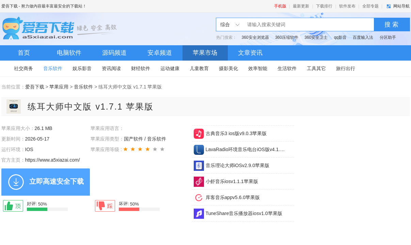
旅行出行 (345, 68)
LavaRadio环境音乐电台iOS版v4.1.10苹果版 (246, 149)
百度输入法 (363, 37)
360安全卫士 (316, 37)
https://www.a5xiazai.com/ (52, 160)
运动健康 (169, 68)
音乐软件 (52, 68)
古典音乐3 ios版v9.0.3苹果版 (236, 133)
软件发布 (347, 6)
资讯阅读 (111, 68)
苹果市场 (205, 52)
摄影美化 (228, 68)
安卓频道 (159, 52)
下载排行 (324, 6)
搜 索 (391, 24)
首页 (24, 52)
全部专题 (370, 6)
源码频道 (114, 52)
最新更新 (301, 6)
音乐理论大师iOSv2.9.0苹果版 (237, 165)
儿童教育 (199, 68)
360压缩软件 (286, 37)
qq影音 (340, 37)
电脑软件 (69, 52)
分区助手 (388, 37)
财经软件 (140, 68)
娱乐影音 (82, 68)
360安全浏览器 (255, 37)
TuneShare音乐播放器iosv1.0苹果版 (244, 213)
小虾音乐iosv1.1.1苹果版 (232, 181)
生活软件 (287, 68)
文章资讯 (250, 52)
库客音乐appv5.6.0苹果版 (233, 197)
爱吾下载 (9, 6)
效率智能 (257, 68)
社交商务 (23, 68)
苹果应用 (58, 86)
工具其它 (316, 68)
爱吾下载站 (61, 29)
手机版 (280, 6)
